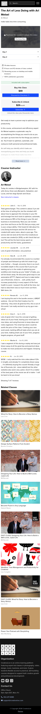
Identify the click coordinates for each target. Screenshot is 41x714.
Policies (20, 711)
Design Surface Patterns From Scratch (15, 444)
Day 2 (4, 57)
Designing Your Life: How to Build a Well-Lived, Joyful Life (19, 474)
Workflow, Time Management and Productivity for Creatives (19, 568)
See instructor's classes (10, 197)
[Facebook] (7, 680)
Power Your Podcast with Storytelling (15, 631)
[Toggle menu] (38, 3)
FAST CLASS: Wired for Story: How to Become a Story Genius (19, 600)
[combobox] (22, 3)
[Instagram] (11, 680)
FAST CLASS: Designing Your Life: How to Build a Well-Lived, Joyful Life (19, 536)
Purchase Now (20, 39)
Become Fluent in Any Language (13, 505)
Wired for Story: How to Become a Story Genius (19, 414)
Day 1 (4, 52)
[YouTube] (2, 680)
